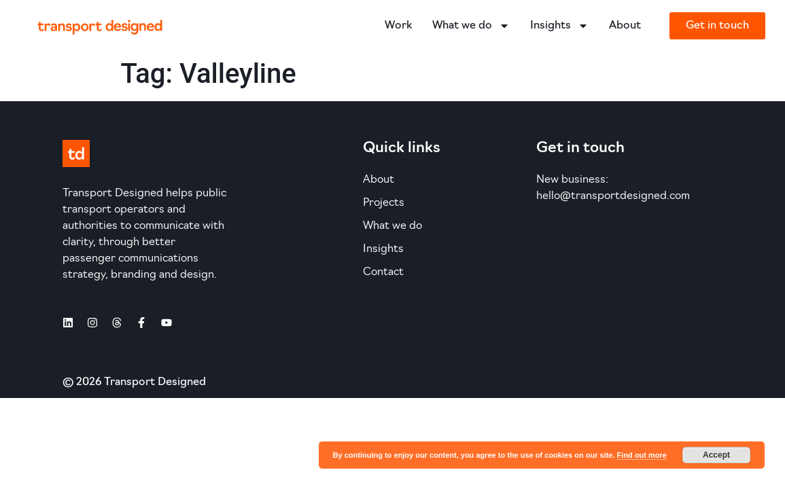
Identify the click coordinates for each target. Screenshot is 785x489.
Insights (559, 26)
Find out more (642, 455)
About (625, 25)
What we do (471, 26)
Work (398, 25)
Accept (716, 455)
